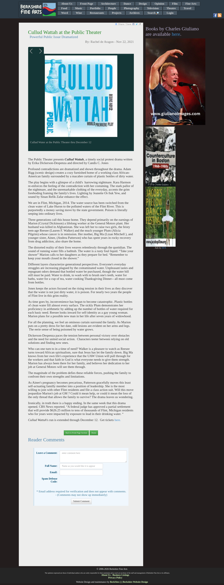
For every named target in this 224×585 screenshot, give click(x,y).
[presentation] (84, 482)
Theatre (171, 8)
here (176, 34)
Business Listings (120, 575)
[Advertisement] (80, 537)
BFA (164, 248)
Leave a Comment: (46, 453)
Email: (53, 472)
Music (78, 8)
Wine (79, 12)
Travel (187, 8)
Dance (127, 3)
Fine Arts (190, 3)
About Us (66, 3)
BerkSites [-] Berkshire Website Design (129, 582)
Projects (116, 12)
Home (93, 433)
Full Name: (51, 465)
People (112, 8)
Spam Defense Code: (49, 480)
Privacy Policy (115, 577)
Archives (134, 12)
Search (153, 12)
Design (143, 3)
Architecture (108, 3)
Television (153, 8)
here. (117, 420)
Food (64, 8)
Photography (131, 8)
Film (175, 3)
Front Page (86, 3)
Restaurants (97, 12)
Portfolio (95, 8)
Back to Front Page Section (76, 433)
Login (170, 12)
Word (64, 12)
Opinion (159, 3)
